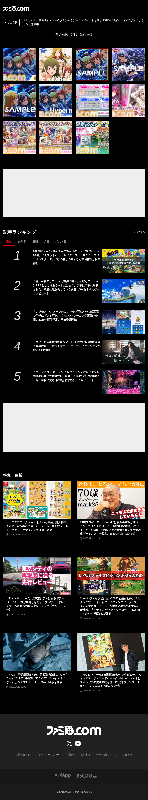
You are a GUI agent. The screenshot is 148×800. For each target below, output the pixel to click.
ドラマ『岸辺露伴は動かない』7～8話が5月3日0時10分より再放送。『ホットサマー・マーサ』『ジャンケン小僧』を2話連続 (66, 346)
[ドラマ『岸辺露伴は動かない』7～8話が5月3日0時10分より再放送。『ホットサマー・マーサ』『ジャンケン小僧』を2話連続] (123, 352)
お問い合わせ (23, 754)
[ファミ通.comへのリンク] (16, 8)
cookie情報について (106, 754)
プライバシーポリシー (47, 754)
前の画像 (62, 34)
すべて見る (139, 232)
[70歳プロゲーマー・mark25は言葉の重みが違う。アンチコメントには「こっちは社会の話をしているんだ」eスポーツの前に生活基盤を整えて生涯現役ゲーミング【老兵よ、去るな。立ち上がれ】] (111, 500)
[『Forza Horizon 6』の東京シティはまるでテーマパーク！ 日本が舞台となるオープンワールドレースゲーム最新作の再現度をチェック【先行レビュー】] (37, 576)
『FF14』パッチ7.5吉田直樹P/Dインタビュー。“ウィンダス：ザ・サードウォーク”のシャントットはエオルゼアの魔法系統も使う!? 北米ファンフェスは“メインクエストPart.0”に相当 (111, 680)
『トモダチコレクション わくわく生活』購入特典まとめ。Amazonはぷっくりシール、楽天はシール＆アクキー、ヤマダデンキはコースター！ (37, 526)
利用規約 (70, 754)
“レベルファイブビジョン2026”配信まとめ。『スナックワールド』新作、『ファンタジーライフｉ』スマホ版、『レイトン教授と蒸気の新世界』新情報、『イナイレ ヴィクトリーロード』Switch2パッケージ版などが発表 (110, 606)
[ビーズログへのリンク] (87, 775)
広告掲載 (127, 754)
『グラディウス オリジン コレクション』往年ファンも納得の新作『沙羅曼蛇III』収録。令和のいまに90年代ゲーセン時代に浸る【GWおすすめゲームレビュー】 (66, 376)
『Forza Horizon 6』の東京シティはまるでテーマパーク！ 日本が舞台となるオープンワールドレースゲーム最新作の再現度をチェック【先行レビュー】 (36, 604)
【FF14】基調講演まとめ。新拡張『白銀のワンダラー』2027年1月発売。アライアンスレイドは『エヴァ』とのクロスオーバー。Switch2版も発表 (37, 678)
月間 (46, 241)
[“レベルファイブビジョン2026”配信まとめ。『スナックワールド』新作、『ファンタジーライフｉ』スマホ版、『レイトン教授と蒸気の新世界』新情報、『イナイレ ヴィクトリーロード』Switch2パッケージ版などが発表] (111, 576)
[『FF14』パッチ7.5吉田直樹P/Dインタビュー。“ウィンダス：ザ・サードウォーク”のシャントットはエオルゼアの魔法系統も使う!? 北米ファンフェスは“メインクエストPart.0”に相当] (111, 652)
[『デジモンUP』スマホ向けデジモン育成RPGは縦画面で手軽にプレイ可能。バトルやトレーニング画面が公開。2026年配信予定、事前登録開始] (123, 322)
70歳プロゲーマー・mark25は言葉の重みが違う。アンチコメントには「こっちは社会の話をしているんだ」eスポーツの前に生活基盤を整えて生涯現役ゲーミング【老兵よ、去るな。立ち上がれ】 (110, 528)
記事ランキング (19, 232)
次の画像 (86, 34)
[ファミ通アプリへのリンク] (62, 775)
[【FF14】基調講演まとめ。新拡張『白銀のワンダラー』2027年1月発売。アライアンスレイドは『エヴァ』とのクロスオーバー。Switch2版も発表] (37, 652)
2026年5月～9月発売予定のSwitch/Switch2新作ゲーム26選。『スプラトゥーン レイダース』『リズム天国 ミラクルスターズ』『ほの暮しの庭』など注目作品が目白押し (66, 257)
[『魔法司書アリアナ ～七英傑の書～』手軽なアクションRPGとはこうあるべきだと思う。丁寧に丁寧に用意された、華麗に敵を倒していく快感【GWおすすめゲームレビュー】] (123, 291)
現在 (9, 241)
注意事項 (85, 754)
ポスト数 (61, 241)
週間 (35, 241)
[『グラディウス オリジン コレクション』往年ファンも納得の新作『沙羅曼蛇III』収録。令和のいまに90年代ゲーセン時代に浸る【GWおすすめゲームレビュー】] (123, 382)
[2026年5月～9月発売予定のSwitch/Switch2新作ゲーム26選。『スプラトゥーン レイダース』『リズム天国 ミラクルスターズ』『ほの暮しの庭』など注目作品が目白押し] (123, 261)
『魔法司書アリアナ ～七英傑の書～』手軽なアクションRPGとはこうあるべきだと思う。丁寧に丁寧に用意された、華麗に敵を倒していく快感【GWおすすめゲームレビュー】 (66, 287)
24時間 (22, 241)
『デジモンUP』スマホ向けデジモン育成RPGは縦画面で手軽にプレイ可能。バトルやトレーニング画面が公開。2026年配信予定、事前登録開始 (66, 315)
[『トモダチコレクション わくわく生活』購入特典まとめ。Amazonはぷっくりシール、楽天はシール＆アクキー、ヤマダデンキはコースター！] (37, 500)
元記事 (10, 23)
